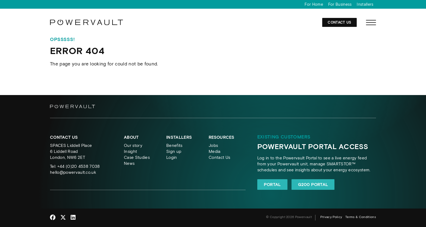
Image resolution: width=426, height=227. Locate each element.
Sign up (173, 151)
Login (171, 157)
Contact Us (339, 22)
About (131, 137)
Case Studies (137, 157)
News (129, 163)
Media (215, 151)
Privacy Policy (331, 217)
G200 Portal (313, 184)
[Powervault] (86, 24)
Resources (221, 137)
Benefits (174, 145)
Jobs (213, 145)
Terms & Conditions (360, 217)
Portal (272, 184)
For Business (340, 4)
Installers (365, 4)
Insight (130, 151)
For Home (314, 4)
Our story (133, 145)
